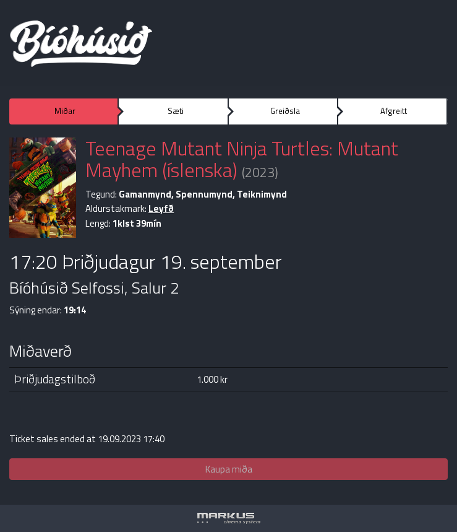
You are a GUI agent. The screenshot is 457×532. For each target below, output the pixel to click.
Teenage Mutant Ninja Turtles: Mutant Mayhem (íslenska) (241, 159)
